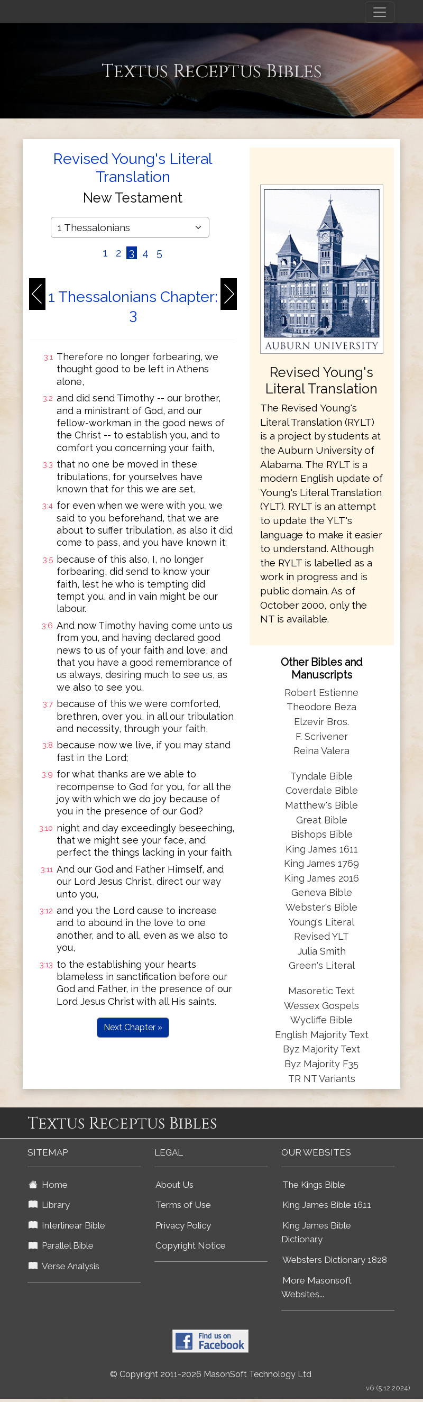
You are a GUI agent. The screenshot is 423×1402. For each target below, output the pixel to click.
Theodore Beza (321, 706)
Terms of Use (183, 1204)
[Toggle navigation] (379, 12)
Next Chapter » (133, 1027)
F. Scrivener (322, 736)
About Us (174, 1184)
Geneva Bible (321, 892)
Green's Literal (322, 965)
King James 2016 (321, 878)
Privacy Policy (183, 1225)
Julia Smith (322, 951)
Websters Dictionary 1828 (334, 1259)
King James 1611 (322, 849)
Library (49, 1204)
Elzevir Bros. (321, 721)
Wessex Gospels (321, 1005)
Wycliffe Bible (321, 1019)
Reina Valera (321, 750)
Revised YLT (321, 936)
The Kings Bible (313, 1184)
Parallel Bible (61, 1245)
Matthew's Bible (321, 805)
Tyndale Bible (321, 776)
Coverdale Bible (322, 790)
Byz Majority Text (321, 1049)
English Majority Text (322, 1034)
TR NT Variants (321, 1078)
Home (48, 1184)
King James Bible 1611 (326, 1204)
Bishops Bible (322, 834)
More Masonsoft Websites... (316, 1287)
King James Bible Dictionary (316, 1232)
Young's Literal (321, 922)
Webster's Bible (321, 907)
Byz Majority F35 (321, 1063)
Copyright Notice (190, 1245)
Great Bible (321, 820)
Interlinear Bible (67, 1225)
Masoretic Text (321, 990)
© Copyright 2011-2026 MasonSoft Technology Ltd (210, 1374)
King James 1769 (321, 863)
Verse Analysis (64, 1266)
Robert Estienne (321, 692)
